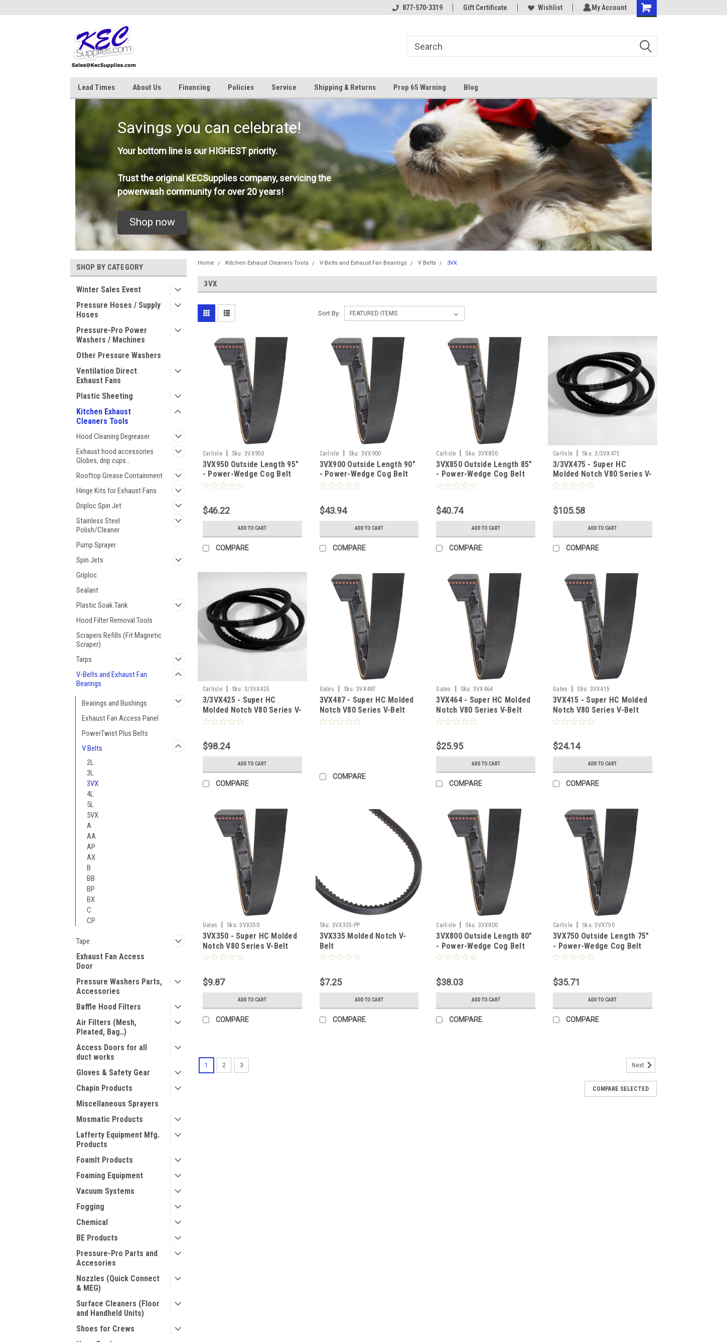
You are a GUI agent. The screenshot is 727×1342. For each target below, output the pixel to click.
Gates (327, 689)
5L (90, 804)
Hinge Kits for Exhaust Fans (116, 490)
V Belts (92, 748)
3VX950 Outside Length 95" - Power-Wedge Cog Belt (251, 469)
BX (91, 899)
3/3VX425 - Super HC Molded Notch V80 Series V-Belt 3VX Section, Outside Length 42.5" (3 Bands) (252, 714)
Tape (83, 941)
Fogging (90, 1206)
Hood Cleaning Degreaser (113, 436)
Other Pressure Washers (118, 355)
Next (643, 1065)
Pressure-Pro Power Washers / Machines (111, 335)
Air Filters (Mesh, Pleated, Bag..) (106, 1027)
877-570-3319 (416, 8)
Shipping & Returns (345, 87)
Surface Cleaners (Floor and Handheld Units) (118, 1308)
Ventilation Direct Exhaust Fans (106, 375)
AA (91, 836)
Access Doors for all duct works (111, 1052)
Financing (194, 87)
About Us (146, 87)
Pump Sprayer (96, 544)
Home (206, 263)
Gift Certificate (484, 8)
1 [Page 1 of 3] (206, 1065)
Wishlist (543, 8)
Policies (241, 87)
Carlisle (212, 453)
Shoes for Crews (105, 1328)
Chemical (92, 1222)
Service (284, 87)
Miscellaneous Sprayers (117, 1103)
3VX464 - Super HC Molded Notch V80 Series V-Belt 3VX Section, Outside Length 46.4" (483, 714)
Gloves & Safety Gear (113, 1072)
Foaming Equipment (109, 1175)
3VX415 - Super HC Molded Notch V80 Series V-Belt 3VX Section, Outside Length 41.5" (600, 714)
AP (91, 846)
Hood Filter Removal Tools (114, 620)
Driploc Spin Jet (98, 505)
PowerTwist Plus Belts (115, 733)
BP (91, 888)
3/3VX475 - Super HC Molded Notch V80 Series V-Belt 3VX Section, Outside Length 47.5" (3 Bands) (602, 479)
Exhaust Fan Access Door (110, 961)
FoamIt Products (104, 1160)
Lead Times (96, 87)
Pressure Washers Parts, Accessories (119, 986)
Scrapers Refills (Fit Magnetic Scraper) (119, 640)
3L (90, 772)
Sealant (87, 590)
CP (91, 920)
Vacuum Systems (105, 1191)
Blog (471, 87)
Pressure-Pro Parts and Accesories (117, 1258)
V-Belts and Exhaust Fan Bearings (111, 679)
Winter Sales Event (108, 289)
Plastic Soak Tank (102, 605)
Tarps (84, 659)
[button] (152, 222)
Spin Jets (89, 560)
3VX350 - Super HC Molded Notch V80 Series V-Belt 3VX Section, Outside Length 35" (250, 950)
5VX (92, 815)
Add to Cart (252, 528)
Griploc (86, 575)
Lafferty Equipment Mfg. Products (118, 1139)
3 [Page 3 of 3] (241, 1065)
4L (90, 794)
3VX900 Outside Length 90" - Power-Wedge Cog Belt (367, 469)
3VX (92, 783)
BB (91, 878)
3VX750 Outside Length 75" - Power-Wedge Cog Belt (601, 941)
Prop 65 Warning (419, 87)
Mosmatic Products (109, 1119)
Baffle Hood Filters (108, 1007)
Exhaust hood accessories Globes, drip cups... (115, 456)
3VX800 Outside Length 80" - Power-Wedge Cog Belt (484, 941)
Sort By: (329, 313)
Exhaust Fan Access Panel (120, 718)
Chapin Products (104, 1088)
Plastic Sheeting (104, 396)
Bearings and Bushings (114, 703)
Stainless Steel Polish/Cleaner (98, 525)
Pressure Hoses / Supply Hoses (118, 309)
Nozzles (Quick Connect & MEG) (118, 1283)
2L (90, 762)
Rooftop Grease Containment (119, 475)
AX (91, 857)
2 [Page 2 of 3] (224, 1065)
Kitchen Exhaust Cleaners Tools (103, 416)
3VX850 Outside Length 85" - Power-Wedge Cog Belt (484, 469)
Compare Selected (621, 1088)
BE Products (97, 1238)
